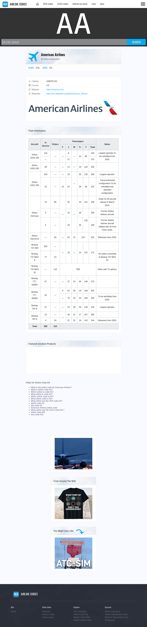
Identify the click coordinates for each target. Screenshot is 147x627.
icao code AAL (37, 414)
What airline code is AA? (42, 399)
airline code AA (37, 403)
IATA (45, 68)
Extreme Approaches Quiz (116, 617)
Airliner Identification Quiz (116, 614)
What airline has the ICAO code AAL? (47, 410)
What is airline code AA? (42, 390)
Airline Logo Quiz (112, 611)
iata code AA (36, 405)
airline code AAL (38, 412)
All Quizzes (110, 620)
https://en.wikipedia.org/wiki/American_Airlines (67, 94)
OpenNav (46, 611)
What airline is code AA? (42, 394)
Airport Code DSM (82, 617)
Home (13, 611)
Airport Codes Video (82, 620)
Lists (94, 4)
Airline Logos (48, 617)
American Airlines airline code (44, 408)
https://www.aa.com (55, 89)
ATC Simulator (80, 611)
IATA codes (48, 4)
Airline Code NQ (81, 614)
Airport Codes (48, 614)
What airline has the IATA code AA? (46, 401)
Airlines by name (79, 4)
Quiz (102, 4)
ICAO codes (62, 4)
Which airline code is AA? (42, 396)
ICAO (30, 68)
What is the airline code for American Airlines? (51, 387)
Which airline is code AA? (42, 392)
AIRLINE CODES (15, 4)
